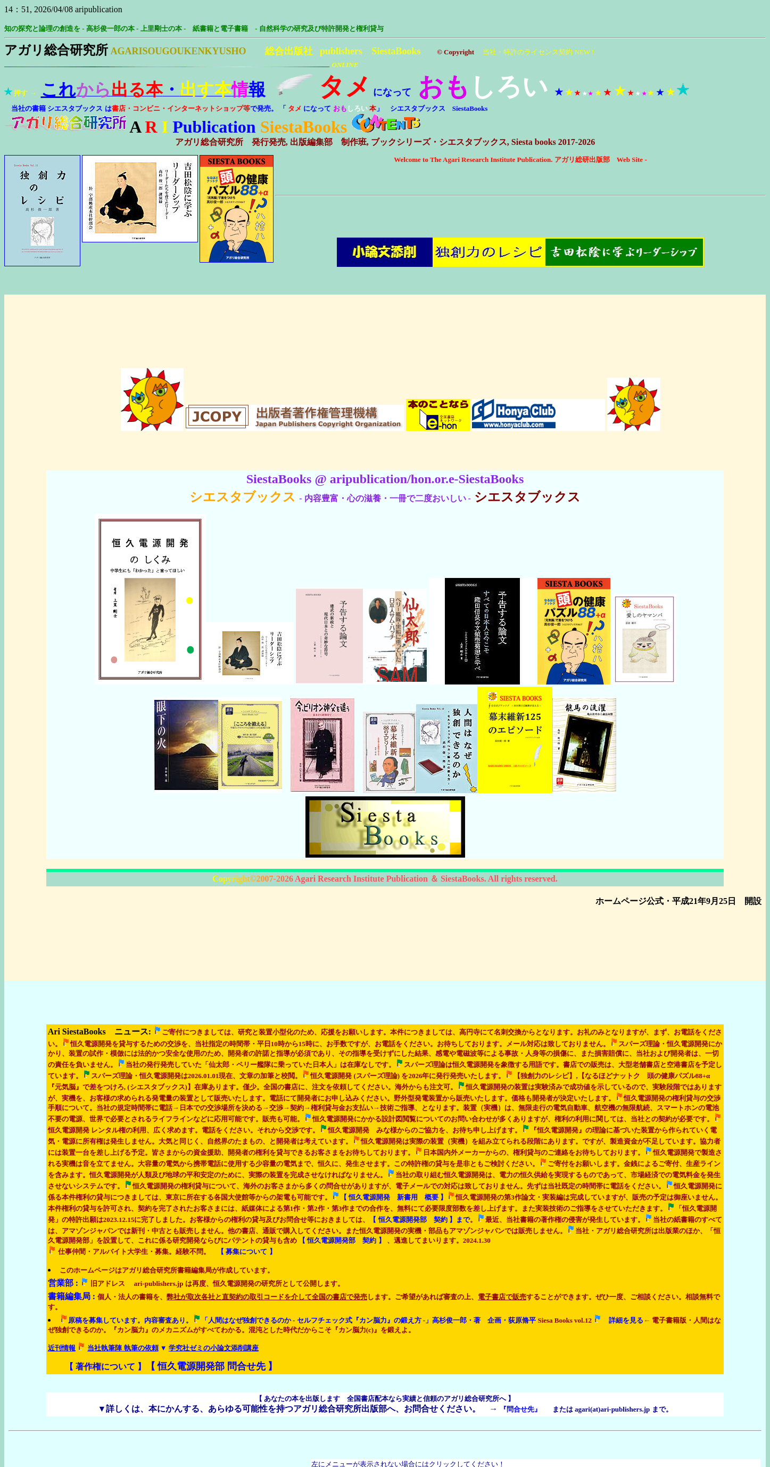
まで (419, 1081)
